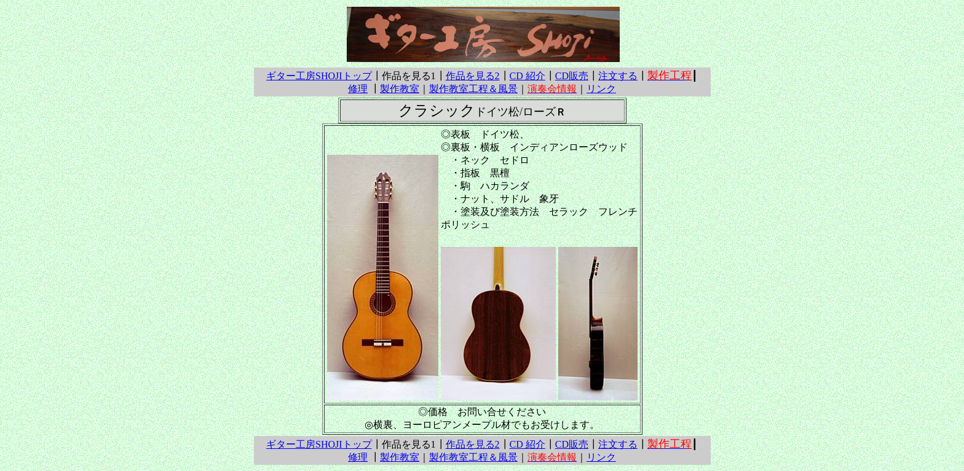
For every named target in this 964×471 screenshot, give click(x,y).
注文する (618, 76)
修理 (358, 89)
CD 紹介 (527, 76)
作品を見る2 (473, 76)
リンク (601, 89)
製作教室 (399, 89)
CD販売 (571, 76)
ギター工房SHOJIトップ (319, 76)
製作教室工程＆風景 (473, 89)
